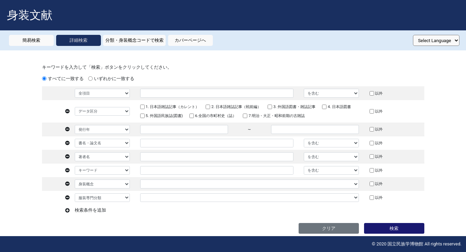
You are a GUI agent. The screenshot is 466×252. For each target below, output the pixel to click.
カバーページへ (190, 40)
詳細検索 (78, 40)
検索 (394, 228)
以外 (379, 93)
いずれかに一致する (114, 78)
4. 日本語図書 (339, 106)
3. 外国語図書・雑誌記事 (294, 106)
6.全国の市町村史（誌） (215, 115)
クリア (328, 228)
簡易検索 (31, 40)
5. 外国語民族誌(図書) (164, 115)
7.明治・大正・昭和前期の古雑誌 (277, 115)
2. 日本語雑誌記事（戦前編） (236, 106)
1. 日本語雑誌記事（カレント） (172, 106)
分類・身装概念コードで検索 (134, 40)
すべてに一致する (66, 78)
